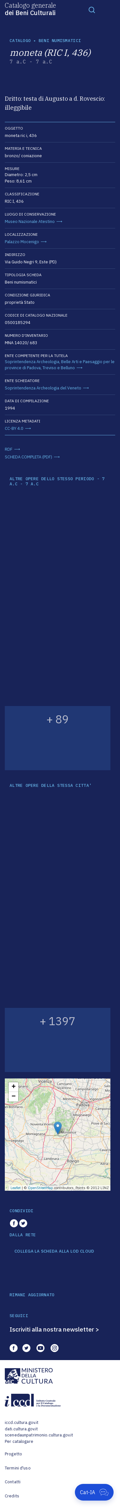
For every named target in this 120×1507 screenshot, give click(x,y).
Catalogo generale (30, 8)
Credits (12, 1496)
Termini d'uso (18, 1468)
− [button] (14, 1097)
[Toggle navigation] (91, 9)
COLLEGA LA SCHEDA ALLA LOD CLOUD (54, 1251)
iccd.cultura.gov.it (21, 1422)
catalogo (20, 40)
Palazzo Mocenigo (22, 241)
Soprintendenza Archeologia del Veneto (43, 388)
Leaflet (16, 1188)
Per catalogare (19, 1441)
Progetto (13, 1454)
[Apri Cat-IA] (94, 1492)
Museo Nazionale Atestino (30, 221)
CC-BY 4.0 (14, 428)
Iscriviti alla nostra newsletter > (54, 1329)
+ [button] (14, 1087)
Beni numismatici (60, 40)
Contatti (12, 1482)
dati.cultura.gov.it (21, 1429)
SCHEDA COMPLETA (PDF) (28, 457)
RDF (8, 449)
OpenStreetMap (40, 1188)
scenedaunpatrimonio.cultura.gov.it (39, 1435)
